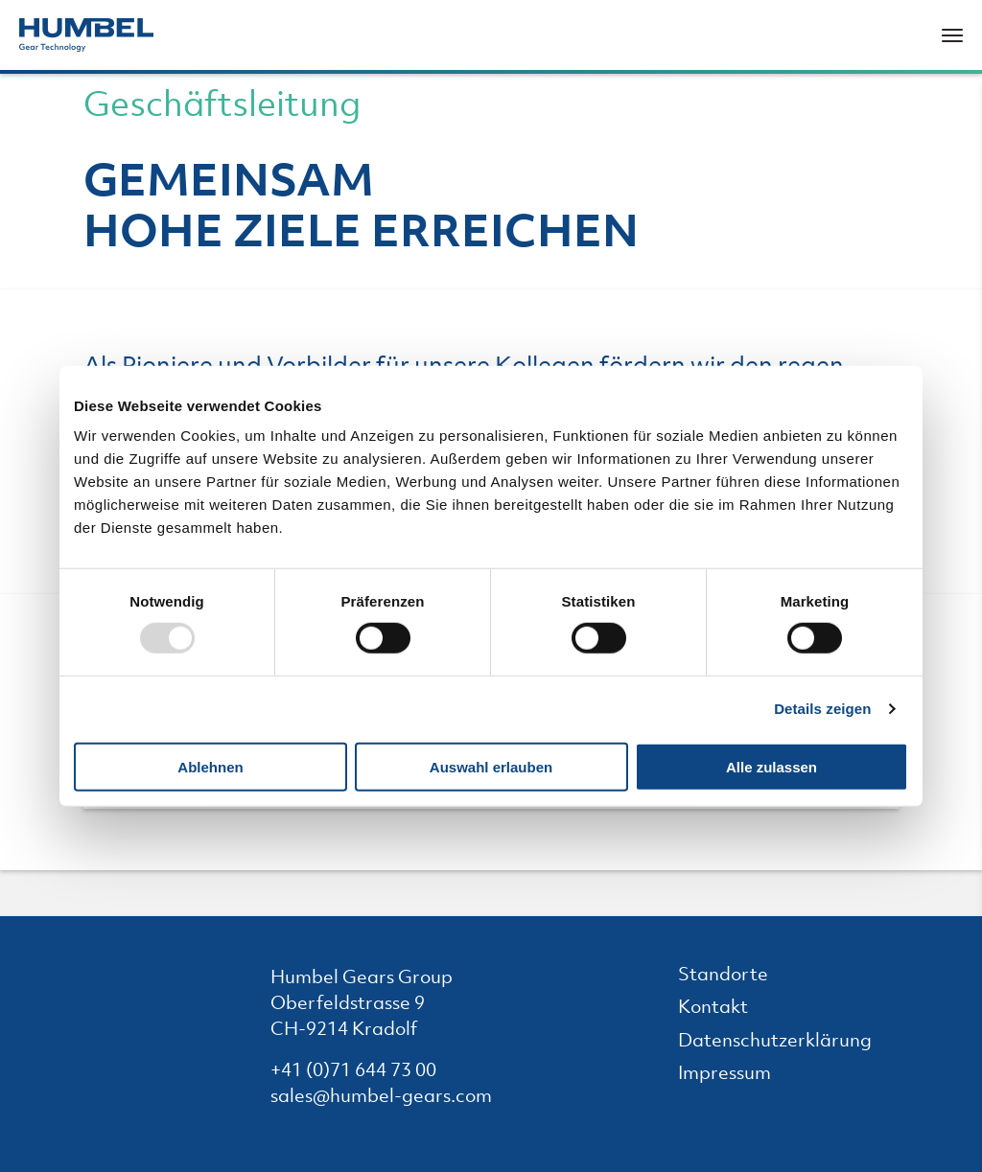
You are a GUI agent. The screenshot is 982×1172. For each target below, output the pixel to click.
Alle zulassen (771, 767)
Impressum (738, 1075)
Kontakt (726, 1009)
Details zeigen (822, 709)
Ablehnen (210, 767)
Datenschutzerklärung (788, 1042)
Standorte (736, 976)
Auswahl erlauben (491, 767)
